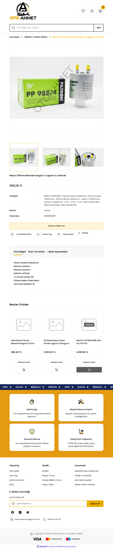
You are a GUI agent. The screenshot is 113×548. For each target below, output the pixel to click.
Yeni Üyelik (14, 470)
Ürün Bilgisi (20, 251)
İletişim (45, 470)
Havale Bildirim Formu (52, 479)
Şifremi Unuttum (17, 479)
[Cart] (99, 11)
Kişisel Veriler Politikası (85, 484)
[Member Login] (89, 11)
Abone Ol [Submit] (95, 503)
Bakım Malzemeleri (52, 204)
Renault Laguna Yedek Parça (79, 196)
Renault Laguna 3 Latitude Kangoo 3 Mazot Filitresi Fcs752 (56, 341)
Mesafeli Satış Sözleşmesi (86, 470)
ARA (99, 27)
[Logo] (23, 11)
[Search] (56, 28)
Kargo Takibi (48, 484)
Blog (11, 484)
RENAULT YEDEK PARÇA (54, 196)
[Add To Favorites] (21, 234)
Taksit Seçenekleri (57, 251)
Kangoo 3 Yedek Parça (67, 202)
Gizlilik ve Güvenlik (83, 475)
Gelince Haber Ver (56, 225)
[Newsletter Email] (56, 503)
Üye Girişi (14, 475)
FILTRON (47, 210)
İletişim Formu (48, 475)
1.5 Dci (82, 202)
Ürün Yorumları (36, 251)
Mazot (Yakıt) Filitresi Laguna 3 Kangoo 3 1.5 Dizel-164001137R (22, 341)
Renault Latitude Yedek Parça (78, 199)
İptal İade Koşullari (83, 479)
